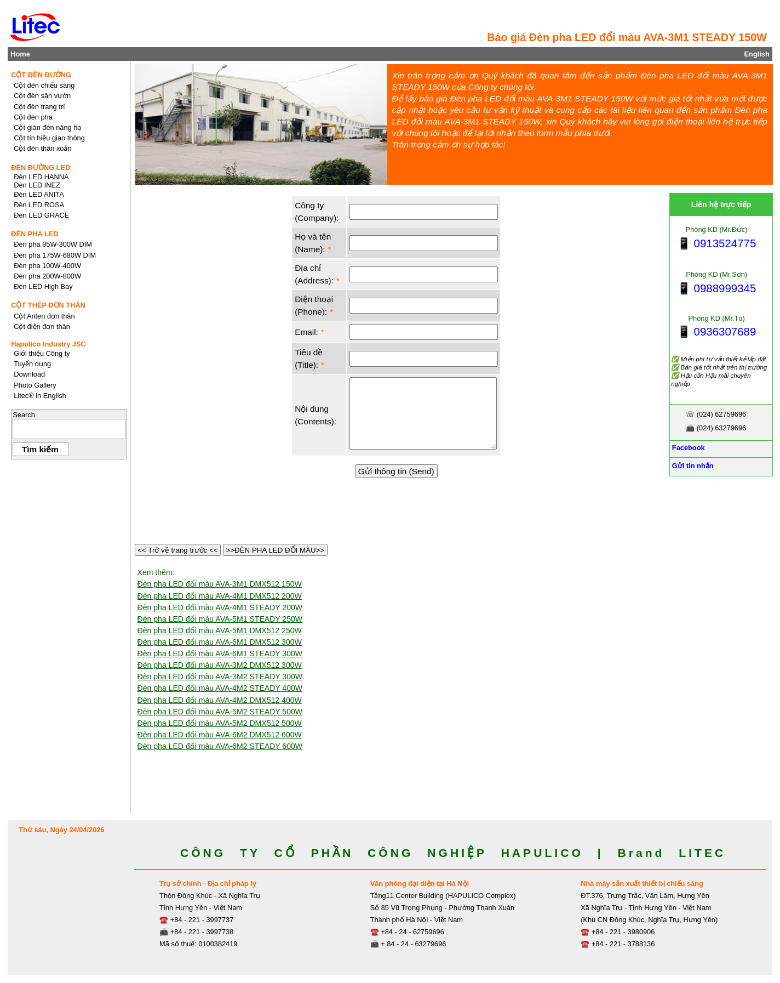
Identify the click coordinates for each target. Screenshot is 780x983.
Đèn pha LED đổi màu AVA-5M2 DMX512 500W (219, 723)
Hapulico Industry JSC (48, 344)
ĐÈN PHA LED (34, 234)
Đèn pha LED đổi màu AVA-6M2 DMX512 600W (219, 734)
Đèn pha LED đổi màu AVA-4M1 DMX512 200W (219, 596)
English (757, 54)
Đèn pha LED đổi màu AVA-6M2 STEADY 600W (220, 746)
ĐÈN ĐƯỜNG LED (40, 167)
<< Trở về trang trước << (178, 550)
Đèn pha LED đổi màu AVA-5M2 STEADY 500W (220, 711)
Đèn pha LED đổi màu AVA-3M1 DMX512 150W (219, 583)
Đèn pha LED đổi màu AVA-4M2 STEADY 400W (220, 688)
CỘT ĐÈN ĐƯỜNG (41, 75)
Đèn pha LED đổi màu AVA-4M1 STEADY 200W (220, 607)
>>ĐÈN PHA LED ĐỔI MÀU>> (275, 550)
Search (24, 415)
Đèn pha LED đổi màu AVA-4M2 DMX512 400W (219, 700)
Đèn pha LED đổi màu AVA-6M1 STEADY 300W (220, 653)
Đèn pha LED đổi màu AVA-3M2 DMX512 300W (219, 665)
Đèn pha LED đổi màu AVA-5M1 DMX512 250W (219, 630)
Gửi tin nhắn (691, 466)
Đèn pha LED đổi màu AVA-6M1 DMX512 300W (219, 642)
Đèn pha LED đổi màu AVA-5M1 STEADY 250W (220, 619)
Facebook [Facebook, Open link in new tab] (687, 448)
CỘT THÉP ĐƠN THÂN (48, 305)
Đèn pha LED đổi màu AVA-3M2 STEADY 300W (220, 676)
